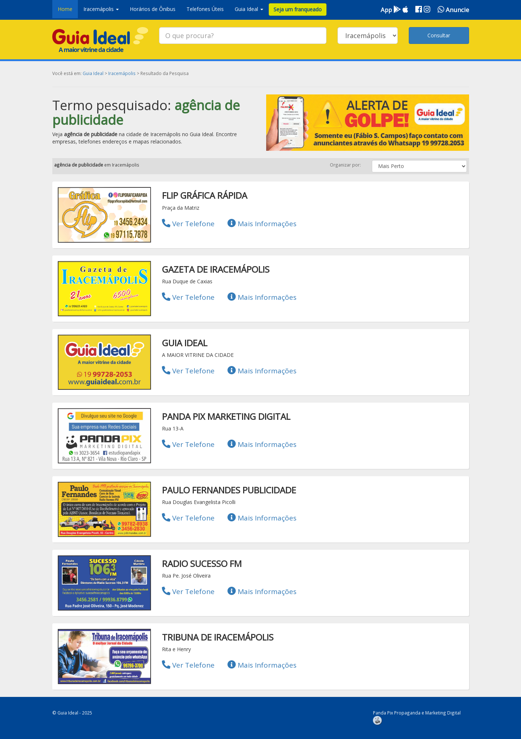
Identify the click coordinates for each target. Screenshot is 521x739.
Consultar (438, 35)
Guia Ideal (93, 73)
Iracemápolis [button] (101, 8)
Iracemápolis (122, 73)
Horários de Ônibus (152, 8)
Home (65, 8)
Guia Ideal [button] (249, 8)
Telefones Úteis (205, 8)
